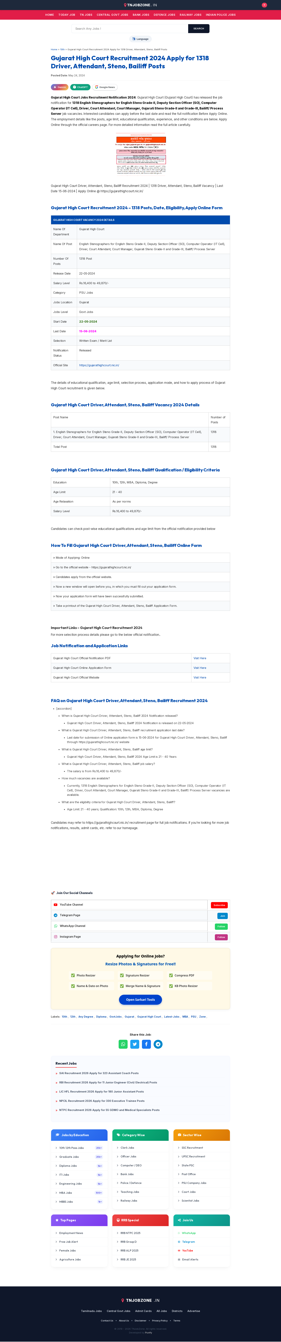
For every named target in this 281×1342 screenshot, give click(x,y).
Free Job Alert (67, 1242)
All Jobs (162, 1311)
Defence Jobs (164, 14)
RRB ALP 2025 (127, 1251)
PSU (194, 1016)
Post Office (187, 1174)
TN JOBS (86, 14)
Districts (177, 1311)
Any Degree (86, 1016)
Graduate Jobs (79, 1157)
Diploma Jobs (79, 1166)
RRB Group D (127, 1242)
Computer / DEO (129, 1165)
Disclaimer (140, 1320)
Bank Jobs (125, 1174)
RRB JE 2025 (126, 1260)
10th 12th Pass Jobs (79, 1148)
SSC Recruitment (190, 1148)
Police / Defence (129, 1183)
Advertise (193, 1311)
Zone (202, 1016)
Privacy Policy (160, 1320)
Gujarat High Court (149, 1016)
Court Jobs (187, 1192)
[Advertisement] (140, 861)
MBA (185, 1016)
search (199, 28)
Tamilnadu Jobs (91, 1311)
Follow (221, 926)
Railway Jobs (190, 14)
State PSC (186, 1165)
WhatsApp (187, 1233)
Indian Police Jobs (221, 14)
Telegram (186, 1242)
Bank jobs (141, 14)
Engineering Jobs (79, 1184)
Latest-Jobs (172, 1016)
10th (65, 1016)
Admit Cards (143, 1311)
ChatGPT (80, 87)
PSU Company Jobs (192, 1183)
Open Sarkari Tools (140, 1000)
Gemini (59, 87)
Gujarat (130, 1016)
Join (222, 915)
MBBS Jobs (79, 1202)
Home (49, 14)
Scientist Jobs (188, 1201)
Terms (176, 1320)
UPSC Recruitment (191, 1157)
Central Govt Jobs (118, 1311)
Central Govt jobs (112, 14)
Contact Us (107, 1320)
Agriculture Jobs (68, 1260)
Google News (105, 87)
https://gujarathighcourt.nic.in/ (99, 365)
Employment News (69, 1233)
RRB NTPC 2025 (128, 1233)
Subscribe (219, 905)
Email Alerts (188, 1260)
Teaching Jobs (128, 1192)
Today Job (66, 14)
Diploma (101, 1016)
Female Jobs (66, 1251)
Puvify (148, 1332)
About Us (124, 1320)
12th (73, 1016)
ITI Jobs (79, 1175)
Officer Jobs (126, 1157)
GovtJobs (115, 1016)
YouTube (185, 1251)
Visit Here (200, 658)
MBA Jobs (79, 1193)
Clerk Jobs (125, 1148)
